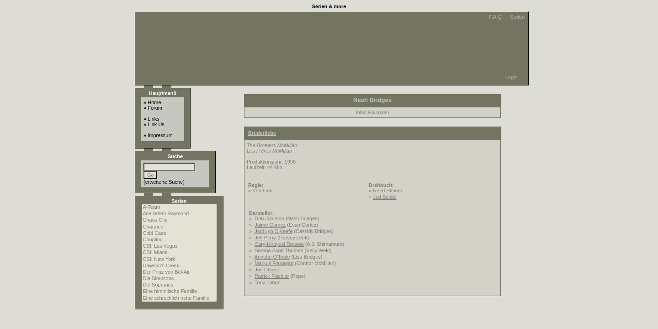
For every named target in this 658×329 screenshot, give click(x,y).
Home (154, 102)
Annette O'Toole (272, 257)
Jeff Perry (265, 237)
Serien (517, 17)
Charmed (179, 227)
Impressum (160, 135)
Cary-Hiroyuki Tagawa (279, 244)
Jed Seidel (384, 197)
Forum (155, 108)
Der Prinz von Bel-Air (179, 272)
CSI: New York (179, 259)
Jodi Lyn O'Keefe (273, 231)
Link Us (156, 124)
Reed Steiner (387, 190)
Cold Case (179, 233)
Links (153, 119)
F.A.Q (495, 17)
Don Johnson (269, 218)
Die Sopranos (179, 285)
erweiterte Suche (164, 182)
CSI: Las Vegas (179, 246)
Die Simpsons (179, 279)
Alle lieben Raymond (179, 214)
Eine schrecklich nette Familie (179, 298)
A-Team (179, 207)
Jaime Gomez (270, 225)
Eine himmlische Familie (179, 291)
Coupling (179, 240)
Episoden (378, 112)
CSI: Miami (179, 252)
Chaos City (179, 220)
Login (511, 77)
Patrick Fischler (272, 276)
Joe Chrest (267, 269)
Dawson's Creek (179, 266)
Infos (361, 112)
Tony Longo (268, 282)
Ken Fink (262, 190)
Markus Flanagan (274, 263)
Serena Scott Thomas (279, 250)
